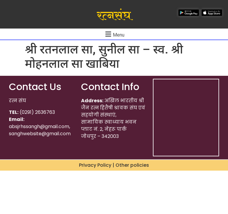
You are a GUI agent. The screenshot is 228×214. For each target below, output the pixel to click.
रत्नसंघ (114, 15)
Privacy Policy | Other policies (114, 165)
